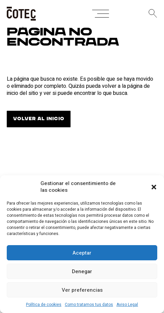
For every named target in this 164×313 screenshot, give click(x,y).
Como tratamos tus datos (89, 305)
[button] (154, 187)
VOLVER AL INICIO (38, 118)
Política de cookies (43, 305)
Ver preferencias (82, 290)
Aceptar (82, 253)
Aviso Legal (127, 305)
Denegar (82, 271)
